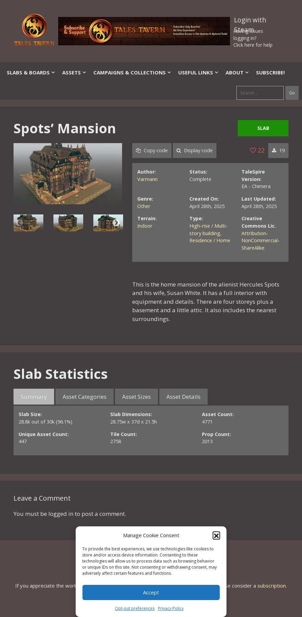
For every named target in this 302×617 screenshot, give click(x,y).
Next (116, 223)
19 (278, 150)
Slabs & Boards (31, 72)
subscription (271, 585)
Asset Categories (85, 397)
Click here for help (253, 45)
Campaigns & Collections (132, 72)
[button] (216, 535)
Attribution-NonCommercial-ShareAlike (260, 240)
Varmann (147, 179)
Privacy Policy (171, 608)
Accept (151, 592)
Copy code (152, 150)
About (237, 72)
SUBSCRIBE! (270, 72)
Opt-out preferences (135, 608)
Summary (34, 397)
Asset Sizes (136, 397)
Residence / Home (209, 240)
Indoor (145, 226)
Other (143, 206)
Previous (19, 223)
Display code (195, 150)
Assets (74, 72)
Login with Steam (250, 21)
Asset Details (183, 397)
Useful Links (198, 72)
